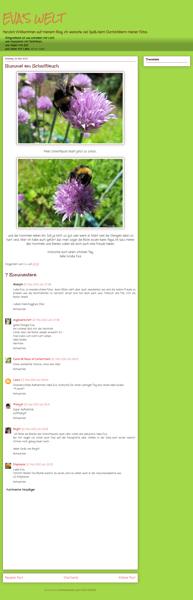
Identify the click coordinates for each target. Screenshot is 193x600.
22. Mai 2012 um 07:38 (46, 320)
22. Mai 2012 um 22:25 (39, 465)
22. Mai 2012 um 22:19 (35, 429)
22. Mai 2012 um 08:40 (34, 380)
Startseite (71, 577)
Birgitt (17, 429)
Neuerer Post (14, 577)
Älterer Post (127, 577)
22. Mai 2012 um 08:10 (65, 359)
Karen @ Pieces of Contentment (32, 359)
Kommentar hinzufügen (21, 490)
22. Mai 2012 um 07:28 (37, 285)
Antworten (19, 309)
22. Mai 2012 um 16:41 (37, 405)
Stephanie (19, 465)
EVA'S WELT (33, 18)
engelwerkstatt (22, 320)
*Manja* (18, 405)
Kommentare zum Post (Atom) (77, 590)
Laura (16, 380)
